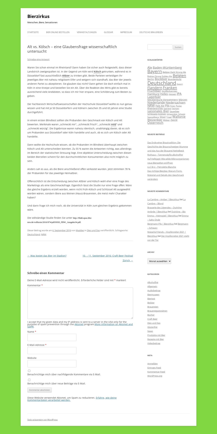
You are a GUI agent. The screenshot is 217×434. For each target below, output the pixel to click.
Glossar (108, 32)
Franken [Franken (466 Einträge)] (170, 87)
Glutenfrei (152, 327)
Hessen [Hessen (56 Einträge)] (172, 94)
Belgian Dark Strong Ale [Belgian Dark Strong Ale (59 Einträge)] (174, 72)
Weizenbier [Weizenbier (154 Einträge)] (154, 120)
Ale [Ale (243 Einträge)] (149, 67)
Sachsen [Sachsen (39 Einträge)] (175, 108)
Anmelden (152, 363)
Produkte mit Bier (156, 335)
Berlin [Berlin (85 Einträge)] (150, 79)
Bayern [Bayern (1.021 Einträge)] (154, 71)
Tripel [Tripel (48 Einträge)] (169, 117)
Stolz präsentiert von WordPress (42, 419)
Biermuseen (153, 294)
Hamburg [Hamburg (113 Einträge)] (153, 94)
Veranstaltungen (87, 32)
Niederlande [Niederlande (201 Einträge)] (156, 102)
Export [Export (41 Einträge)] (180, 84)
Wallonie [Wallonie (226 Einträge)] (179, 116)
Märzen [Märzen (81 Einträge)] (183, 99)
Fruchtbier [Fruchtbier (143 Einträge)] (154, 91)
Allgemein (152, 286)
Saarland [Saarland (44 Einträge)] (167, 108)
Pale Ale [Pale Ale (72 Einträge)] (159, 105)
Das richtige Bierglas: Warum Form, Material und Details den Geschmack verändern (165, 175)
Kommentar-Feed (156, 371)
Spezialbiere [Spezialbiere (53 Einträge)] (153, 117)
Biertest (151, 298)
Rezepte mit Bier (155, 339)
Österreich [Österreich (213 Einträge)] (155, 123)
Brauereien (152, 306)
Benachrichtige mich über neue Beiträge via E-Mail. (56, 383)
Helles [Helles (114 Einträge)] (164, 94)
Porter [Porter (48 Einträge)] (179, 105)
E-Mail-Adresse (36, 344)
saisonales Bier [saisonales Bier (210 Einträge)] (158, 111)
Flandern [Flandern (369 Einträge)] (154, 87)
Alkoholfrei (152, 282)
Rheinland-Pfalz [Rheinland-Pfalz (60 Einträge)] (155, 108)
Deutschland (33, 234)
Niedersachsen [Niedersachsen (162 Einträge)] (175, 102)
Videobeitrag (153, 343)
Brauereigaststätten (157, 310)
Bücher (150, 314)
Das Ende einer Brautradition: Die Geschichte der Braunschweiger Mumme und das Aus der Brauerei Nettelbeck (167, 146)
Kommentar (35, 285)
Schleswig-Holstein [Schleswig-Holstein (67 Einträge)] (156, 113)
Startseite (33, 32)
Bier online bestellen (57, 32)
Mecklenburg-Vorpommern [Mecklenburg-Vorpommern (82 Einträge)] (162, 99)
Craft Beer (152, 318)
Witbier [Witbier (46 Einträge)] (166, 120)
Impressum (126, 32)
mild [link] (113, 124)
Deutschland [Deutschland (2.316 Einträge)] (161, 83)
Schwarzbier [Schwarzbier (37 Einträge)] (172, 114)
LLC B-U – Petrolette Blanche (161, 166)
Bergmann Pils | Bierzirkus (160, 223)
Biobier (150, 302)
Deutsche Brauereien (151, 32)
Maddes (80, 230)
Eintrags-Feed (154, 367)
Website (32, 358)
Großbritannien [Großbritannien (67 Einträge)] (169, 91)
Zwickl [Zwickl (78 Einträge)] (174, 120)
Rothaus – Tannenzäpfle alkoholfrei (165, 154)
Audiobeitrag (153, 290)
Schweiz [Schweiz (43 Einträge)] (181, 114)
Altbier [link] (66, 75)
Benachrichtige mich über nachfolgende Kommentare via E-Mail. (64, 374)
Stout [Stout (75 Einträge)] (163, 116)
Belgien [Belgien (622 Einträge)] (179, 75)
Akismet (79, 324)
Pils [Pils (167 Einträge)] (167, 105)
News (150, 331)
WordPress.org (154, 375)
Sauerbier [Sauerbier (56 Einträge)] (174, 111)
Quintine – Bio (178, 211)
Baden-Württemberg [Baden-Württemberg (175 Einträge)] (167, 68)
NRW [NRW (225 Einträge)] (151, 105)
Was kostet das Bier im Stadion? (46, 255)
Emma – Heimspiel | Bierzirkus (162, 215)
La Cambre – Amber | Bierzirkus (163, 199)
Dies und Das (93, 230)
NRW (43, 234)
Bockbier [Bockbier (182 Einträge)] (161, 79)
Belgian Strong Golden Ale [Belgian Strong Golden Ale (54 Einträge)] (159, 76)
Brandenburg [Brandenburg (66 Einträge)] (174, 79)
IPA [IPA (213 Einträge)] (179, 94)
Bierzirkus (38, 16)
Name (31, 331)
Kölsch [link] (97, 71)
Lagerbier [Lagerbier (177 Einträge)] (154, 97)
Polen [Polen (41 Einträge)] (172, 106)
